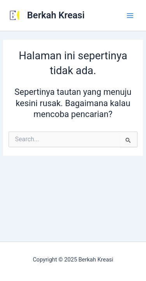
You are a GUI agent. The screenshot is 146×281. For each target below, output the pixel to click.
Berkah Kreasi (56, 15)
